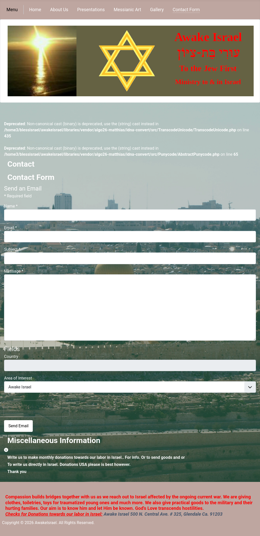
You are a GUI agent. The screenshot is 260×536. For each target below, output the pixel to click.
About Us (59, 9)
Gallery (157, 9)
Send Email (18, 425)
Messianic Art (127, 9)
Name (11, 206)
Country (11, 356)
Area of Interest (18, 378)
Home (35, 9)
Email (10, 227)
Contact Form (186, 9)
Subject (12, 249)
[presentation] (36, 408)
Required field (17, 196)
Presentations (91, 9)
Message (13, 271)
